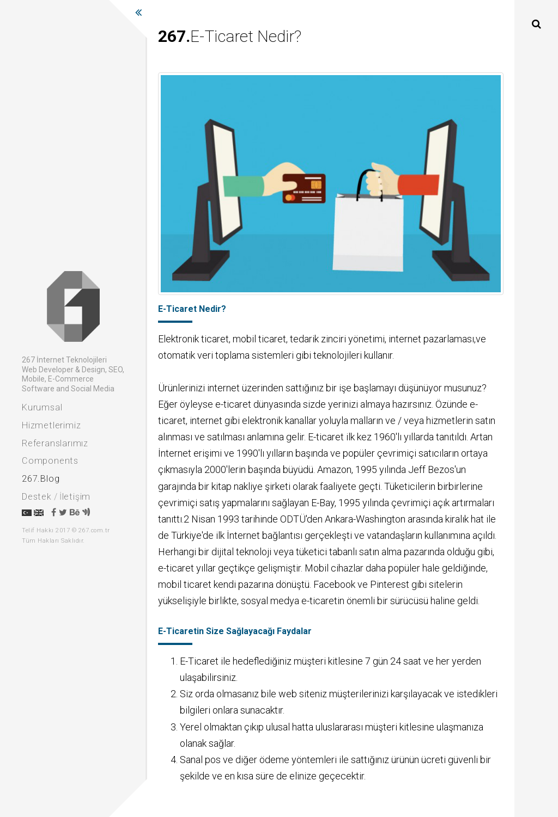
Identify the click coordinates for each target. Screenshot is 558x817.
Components (50, 461)
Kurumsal (42, 407)
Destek (37, 497)
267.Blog (40, 479)
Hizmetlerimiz (51, 425)
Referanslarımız (55, 443)
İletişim (74, 497)
